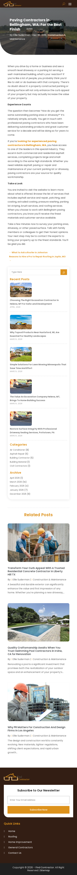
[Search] (63, 272)
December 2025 (18, 493)
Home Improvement (20, 842)
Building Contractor (20, 457)
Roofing (12, 836)
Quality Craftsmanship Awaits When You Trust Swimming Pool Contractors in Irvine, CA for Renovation (35, 651)
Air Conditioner (17, 449)
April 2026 (15, 477)
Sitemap (45, 870)
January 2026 (17, 489)
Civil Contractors (18, 465)
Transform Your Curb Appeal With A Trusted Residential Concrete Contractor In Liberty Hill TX (36, 571)
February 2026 (17, 485)
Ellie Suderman (21, 35)
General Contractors (20, 847)
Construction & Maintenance (49, 579)
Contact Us (14, 853)
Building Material (18, 461)
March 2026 (16, 481)
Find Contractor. (44, 867)
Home (11, 831)
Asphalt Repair (17, 453)
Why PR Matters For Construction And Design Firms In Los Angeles (36, 728)
